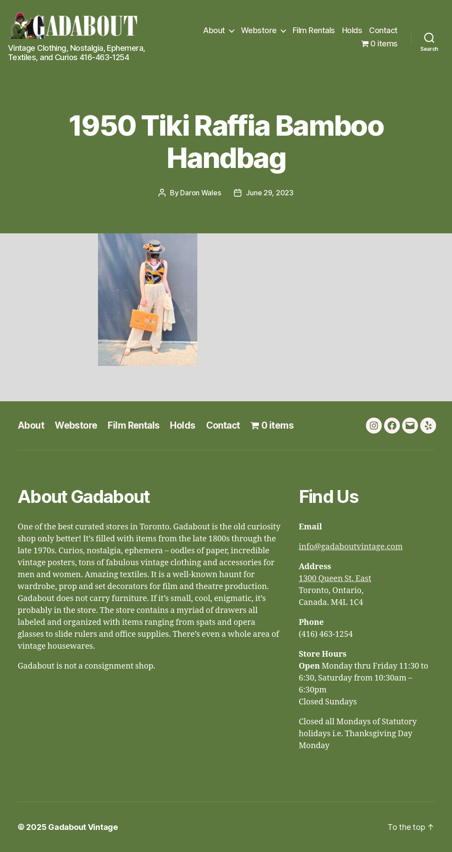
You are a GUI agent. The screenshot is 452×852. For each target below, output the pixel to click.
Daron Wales (200, 192)
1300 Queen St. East (335, 579)
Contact (383, 30)
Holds (352, 30)
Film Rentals (314, 30)
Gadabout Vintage (83, 827)
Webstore (259, 30)
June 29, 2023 (270, 192)
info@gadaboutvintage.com (351, 547)
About (214, 30)
